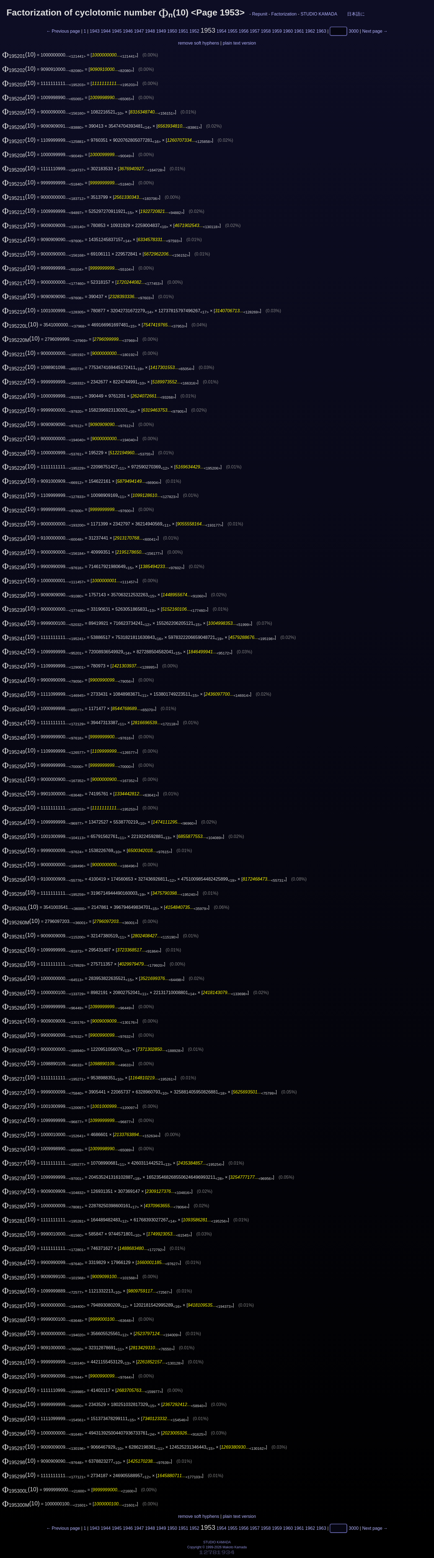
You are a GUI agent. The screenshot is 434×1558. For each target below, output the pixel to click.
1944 (106, 31)
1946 (128, 31)
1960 (288, 31)
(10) (19, 54)
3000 (354, 31)
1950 (172, 31)
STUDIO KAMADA (319, 14)
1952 (194, 31)
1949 (161, 31)
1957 (255, 31)
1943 (95, 31)
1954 (221, 31)
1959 (277, 31)
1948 (150, 31)
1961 (299, 31)
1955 (232, 31)
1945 (117, 31)
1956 (244, 31)
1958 (266, 31)
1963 (321, 31)
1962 (310, 31)
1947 (139, 31)
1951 (183, 31)
